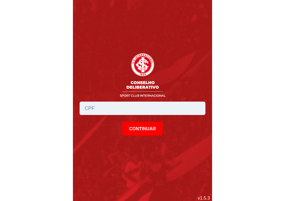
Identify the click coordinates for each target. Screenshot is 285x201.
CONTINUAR (142, 128)
